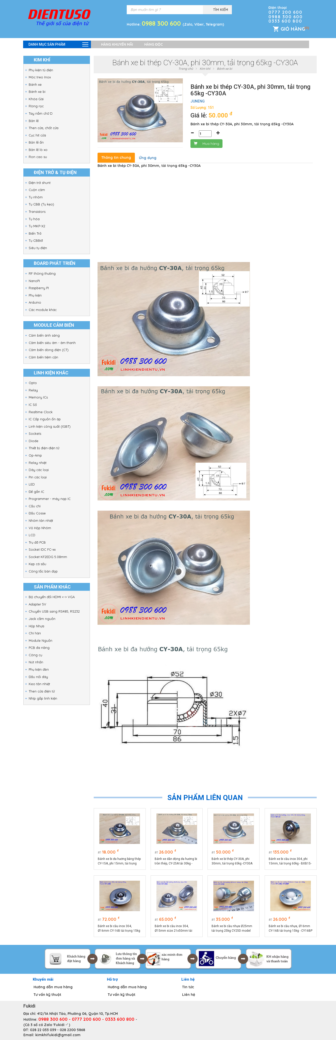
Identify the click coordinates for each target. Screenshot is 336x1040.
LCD (32, 535)
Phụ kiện (35, 295)
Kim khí (205, 69)
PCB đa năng (39, 648)
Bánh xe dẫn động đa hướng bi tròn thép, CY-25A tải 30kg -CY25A (176, 861)
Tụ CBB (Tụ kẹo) (41, 204)
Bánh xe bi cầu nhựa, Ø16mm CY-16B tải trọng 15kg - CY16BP (290, 928)
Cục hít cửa (37, 135)
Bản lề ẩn (36, 142)
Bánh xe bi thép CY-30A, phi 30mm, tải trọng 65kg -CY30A (232, 861)
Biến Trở (35, 233)
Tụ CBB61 (36, 240)
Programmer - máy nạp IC (50, 499)
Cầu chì (35, 506)
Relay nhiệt (37, 463)
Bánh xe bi (37, 92)
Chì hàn (35, 633)
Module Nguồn (40, 640)
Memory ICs (38, 397)
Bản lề (34, 121)
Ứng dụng (147, 157)
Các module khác (43, 310)
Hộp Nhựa (36, 626)
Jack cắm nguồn (42, 619)
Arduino (35, 302)
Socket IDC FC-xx (42, 549)
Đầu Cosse (37, 513)
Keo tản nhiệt (39, 684)
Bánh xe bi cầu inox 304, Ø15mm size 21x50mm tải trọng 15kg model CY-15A (173, 928)
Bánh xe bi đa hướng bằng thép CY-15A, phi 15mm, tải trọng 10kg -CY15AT (119, 861)
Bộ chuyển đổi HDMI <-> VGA (52, 597)
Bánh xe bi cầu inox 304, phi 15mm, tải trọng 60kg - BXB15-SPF (290, 861)
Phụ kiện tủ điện (41, 70)
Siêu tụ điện (38, 248)
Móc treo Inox (40, 77)
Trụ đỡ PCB (37, 542)
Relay (33, 390)
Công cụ (35, 655)
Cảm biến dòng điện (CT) (49, 350)
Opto (33, 383)
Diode (33, 441)
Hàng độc (153, 44)
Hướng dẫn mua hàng (53, 987)
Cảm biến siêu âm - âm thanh (52, 343)
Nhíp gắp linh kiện (43, 698)
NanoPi (34, 281)
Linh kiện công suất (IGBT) (50, 426)
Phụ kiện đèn (39, 669)
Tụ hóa (34, 219)
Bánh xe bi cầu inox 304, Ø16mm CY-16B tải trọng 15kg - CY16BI (119, 928)
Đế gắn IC (36, 492)
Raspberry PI (39, 288)
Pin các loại (38, 477)
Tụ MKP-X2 (37, 226)
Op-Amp (35, 455)
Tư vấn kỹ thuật (47, 994)
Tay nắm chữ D (41, 113)
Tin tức (188, 987)
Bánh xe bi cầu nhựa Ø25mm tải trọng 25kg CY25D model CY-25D (232, 928)
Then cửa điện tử (42, 691)
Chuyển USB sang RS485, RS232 (54, 611)
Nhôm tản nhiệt (41, 520)
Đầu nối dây (38, 677)
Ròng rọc (36, 106)
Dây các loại (39, 470)
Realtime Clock (41, 412)
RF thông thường (42, 273)
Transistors (37, 212)
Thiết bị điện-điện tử (44, 448)
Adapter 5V (37, 604)
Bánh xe (35, 84)
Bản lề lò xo (38, 150)
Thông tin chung (116, 157)
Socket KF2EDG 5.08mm (48, 557)
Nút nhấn (36, 662)
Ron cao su (38, 157)
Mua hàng (206, 143)
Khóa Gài (36, 99)
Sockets (35, 433)
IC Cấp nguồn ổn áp (45, 419)
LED (32, 484)
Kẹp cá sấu (37, 564)
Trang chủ (185, 69)
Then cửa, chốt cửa (43, 128)
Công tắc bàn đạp (43, 571)
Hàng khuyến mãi (117, 44)
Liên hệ (188, 994)
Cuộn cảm (37, 190)
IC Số (33, 405)
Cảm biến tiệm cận (43, 357)
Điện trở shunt (40, 183)
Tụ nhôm (36, 197)
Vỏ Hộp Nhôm (40, 528)
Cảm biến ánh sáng (44, 335)
